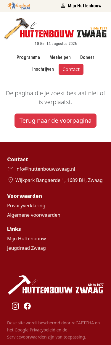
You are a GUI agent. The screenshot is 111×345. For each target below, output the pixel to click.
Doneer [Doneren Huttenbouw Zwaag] (87, 57)
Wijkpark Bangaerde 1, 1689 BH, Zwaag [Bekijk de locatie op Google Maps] (55, 180)
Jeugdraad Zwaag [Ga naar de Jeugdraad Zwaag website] (26, 248)
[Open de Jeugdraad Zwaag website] (18, 4)
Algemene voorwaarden (33, 215)
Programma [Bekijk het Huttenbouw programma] (28, 57)
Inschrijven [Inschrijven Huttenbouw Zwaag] (43, 69)
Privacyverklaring (26, 205)
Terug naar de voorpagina (55, 120)
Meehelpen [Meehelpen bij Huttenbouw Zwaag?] (60, 57)
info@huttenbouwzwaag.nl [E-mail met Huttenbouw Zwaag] (41, 168)
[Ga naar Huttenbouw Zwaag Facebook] (27, 306)
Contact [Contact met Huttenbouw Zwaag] (71, 69)
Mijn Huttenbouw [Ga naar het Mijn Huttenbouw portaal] (80, 6)
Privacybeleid (42, 330)
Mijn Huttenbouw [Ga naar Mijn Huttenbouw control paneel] (26, 238)
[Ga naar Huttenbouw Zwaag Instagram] (15, 306)
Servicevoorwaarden (27, 337)
